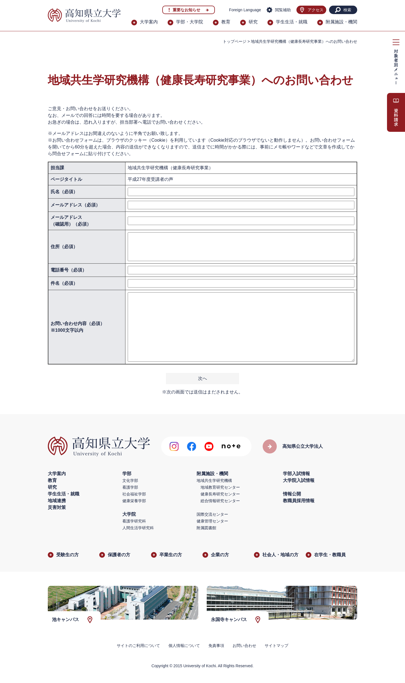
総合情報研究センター (220, 501)
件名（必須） (64, 283)
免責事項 (216, 645)
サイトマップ (276, 645)
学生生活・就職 (291, 21)
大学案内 (149, 21)
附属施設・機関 (341, 21)
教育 (225, 21)
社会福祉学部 (134, 494)
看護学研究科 (134, 521)
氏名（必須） (64, 191)
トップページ (234, 41)
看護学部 (130, 487)
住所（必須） (64, 246)
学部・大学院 (189, 21)
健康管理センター (212, 521)
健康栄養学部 (134, 501)
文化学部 (130, 480)
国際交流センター (212, 514)
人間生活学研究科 (138, 528)
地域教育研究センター (220, 487)
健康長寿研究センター (220, 494)
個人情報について (184, 645)
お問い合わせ (244, 645)
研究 (253, 21)
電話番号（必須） (69, 270)
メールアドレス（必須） (75, 205)
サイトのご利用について (138, 645)
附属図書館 (206, 528)
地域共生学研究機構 (214, 480)
